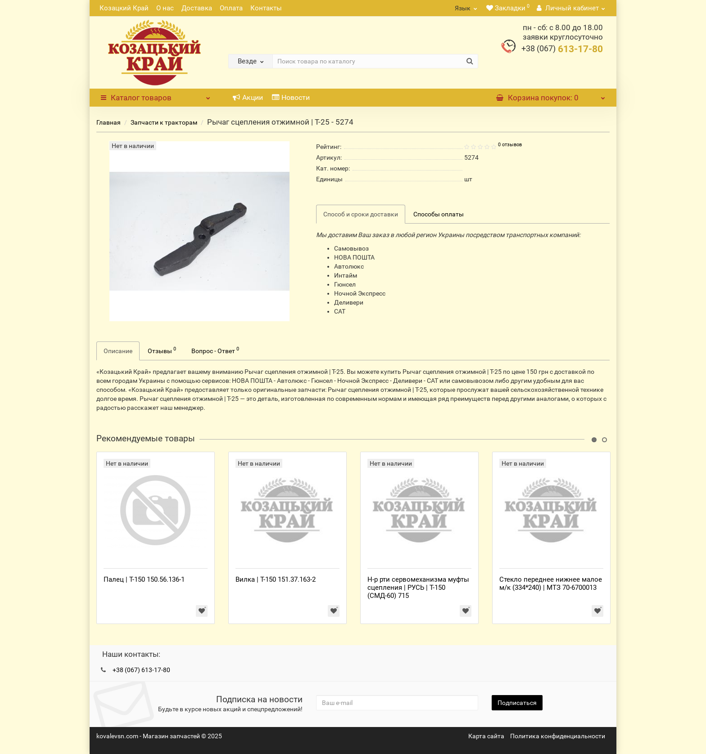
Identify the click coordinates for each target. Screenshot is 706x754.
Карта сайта (486, 736)
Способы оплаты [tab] (438, 214)
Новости (291, 97)
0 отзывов (510, 145)
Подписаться (517, 702)
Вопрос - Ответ (215, 350)
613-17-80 (562, 49)
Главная (108, 122)
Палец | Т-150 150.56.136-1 (144, 579)
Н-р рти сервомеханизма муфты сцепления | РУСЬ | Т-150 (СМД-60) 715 (418, 587)
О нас (165, 8)
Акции (248, 97)
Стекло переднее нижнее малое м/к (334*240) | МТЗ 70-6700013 (550, 583)
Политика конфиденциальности (557, 736)
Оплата (231, 8)
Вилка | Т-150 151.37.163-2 (275, 579)
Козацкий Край (124, 8)
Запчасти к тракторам (164, 122)
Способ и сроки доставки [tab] (360, 214)
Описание (118, 351)
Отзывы (162, 350)
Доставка (196, 8)
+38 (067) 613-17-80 (141, 669)
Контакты (266, 8)
